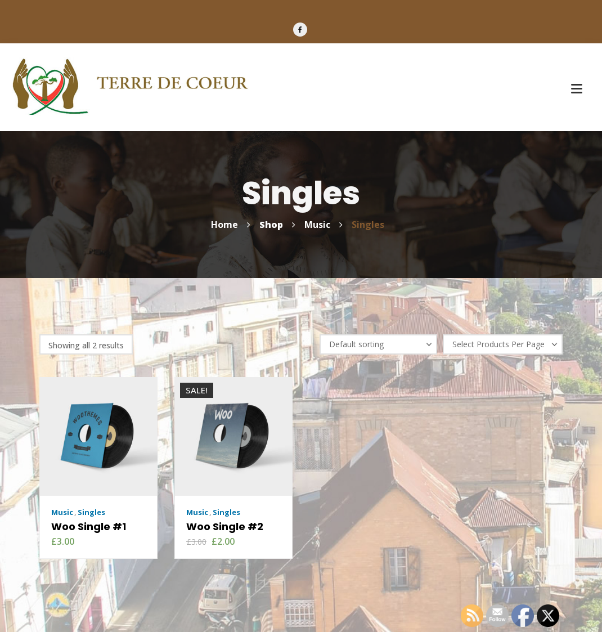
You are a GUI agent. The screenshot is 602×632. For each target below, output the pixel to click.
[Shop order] (378, 344)
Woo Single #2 (224, 526)
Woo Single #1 (88, 526)
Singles (91, 512)
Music (62, 512)
